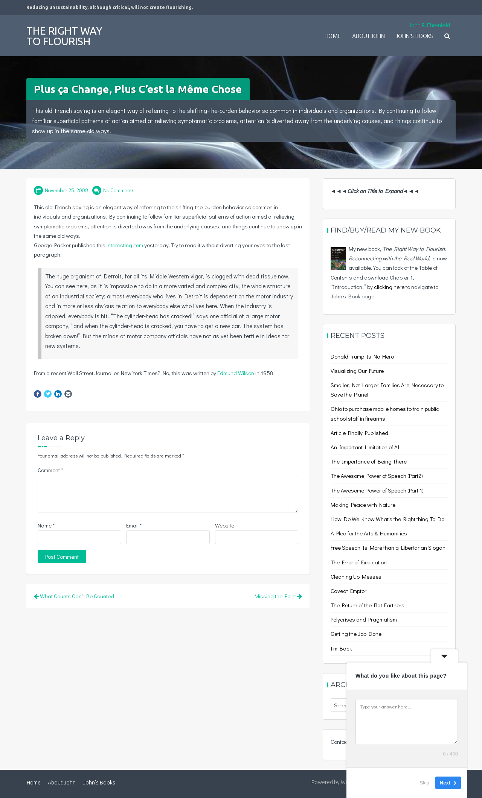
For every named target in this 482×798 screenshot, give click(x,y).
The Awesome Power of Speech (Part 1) (377, 490)
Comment (50, 470)
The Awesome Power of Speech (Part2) (377, 475)
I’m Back (341, 648)
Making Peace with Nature (363, 504)
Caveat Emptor (348, 590)
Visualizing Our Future (357, 370)
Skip (424, 783)
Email (134, 525)
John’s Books (414, 36)
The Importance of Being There (369, 461)
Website (224, 525)
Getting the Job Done (356, 633)
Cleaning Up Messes (356, 576)
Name (46, 525)
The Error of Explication (359, 562)
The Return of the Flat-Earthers (367, 605)
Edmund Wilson (235, 373)
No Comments (118, 190)
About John (368, 36)
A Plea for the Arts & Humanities (369, 533)
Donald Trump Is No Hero (362, 356)
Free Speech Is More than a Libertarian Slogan (388, 547)
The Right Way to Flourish (64, 36)
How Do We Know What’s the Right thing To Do (387, 519)
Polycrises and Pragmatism (364, 619)
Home (333, 36)
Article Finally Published (359, 432)
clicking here (389, 286)
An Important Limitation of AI (365, 447)
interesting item (125, 245)
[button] (447, 37)
